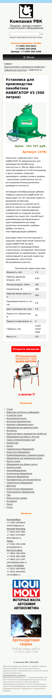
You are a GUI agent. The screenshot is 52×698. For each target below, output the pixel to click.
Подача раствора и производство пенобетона (27, 434)
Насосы (10, 446)
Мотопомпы (12, 431)
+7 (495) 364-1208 (30, 51)
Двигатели (11, 486)
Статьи (10, 507)
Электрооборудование (16, 470)
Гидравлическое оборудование (20, 449)
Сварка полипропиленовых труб (21, 440)
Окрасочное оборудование (18, 452)
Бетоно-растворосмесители (19, 421)
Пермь (10, 541)
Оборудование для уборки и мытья (22, 464)
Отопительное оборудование (19, 474)
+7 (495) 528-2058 (25, 49)
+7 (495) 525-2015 (25, 46)
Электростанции (14, 467)
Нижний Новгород (16, 529)
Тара (9, 495)
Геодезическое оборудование (20, 483)
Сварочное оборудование (18, 477)
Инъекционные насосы (17, 418)
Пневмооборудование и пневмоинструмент (26, 455)
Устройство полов (14, 415)
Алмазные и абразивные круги (20, 424)
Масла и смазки (13, 461)
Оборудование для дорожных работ (22, 428)
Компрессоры (12, 443)
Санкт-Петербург (15, 565)
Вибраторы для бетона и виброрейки (23, 412)
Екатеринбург (14, 519)
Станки (10, 409)
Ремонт (10, 504)
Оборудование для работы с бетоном (23, 437)
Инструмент (12, 501)
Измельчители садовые (17, 498)
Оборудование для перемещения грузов (24, 458)
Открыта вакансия (26, 349)
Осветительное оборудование (20, 489)
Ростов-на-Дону (14, 550)
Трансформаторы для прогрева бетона (24, 480)
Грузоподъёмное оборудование (20, 492)
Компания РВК (26, 21)
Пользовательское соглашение (14, 675)
